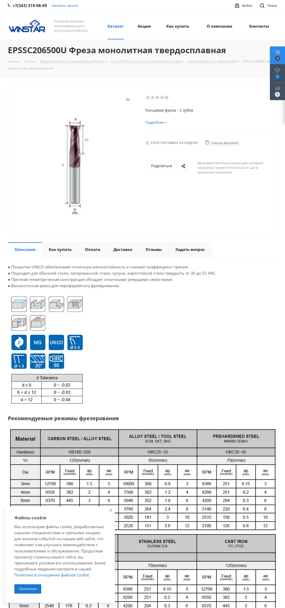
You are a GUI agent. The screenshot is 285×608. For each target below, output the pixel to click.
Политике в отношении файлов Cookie (51, 574)
